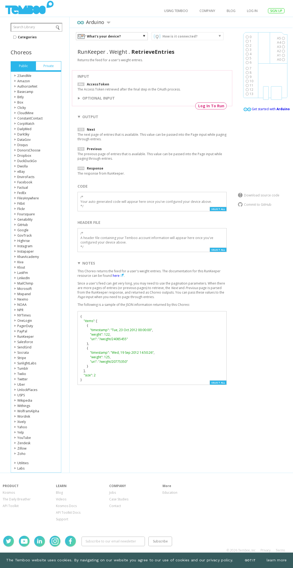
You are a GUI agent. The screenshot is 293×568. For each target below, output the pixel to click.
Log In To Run (211, 105)
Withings (23, 406)
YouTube (24, 437)
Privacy (266, 550)
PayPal (22, 331)
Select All (218, 209)
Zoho (21, 453)
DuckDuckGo (27, 161)
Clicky (21, 107)
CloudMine (25, 113)
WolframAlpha (28, 411)
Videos (61, 499)
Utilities (23, 463)
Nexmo (22, 299)
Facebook (24, 182)
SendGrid (24, 347)
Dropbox (24, 155)
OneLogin (24, 320)
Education (169, 492)
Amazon (23, 81)
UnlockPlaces (27, 390)
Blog (231, 11)
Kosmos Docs (66, 506)
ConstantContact (30, 118)
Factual (22, 187)
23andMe (24, 75)
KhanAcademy (28, 256)
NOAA (22, 304)
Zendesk (23, 443)
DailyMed (24, 129)
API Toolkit (11, 506)
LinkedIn (23, 278)
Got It (250, 560)
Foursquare (26, 214)
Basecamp (25, 91)
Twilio (21, 374)
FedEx (21, 193)
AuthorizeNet (27, 86)
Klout (21, 267)
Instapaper (25, 251)
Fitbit (21, 203)
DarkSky (23, 134)
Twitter (22, 379)
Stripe (21, 358)
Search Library (24, 27)
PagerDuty (25, 326)
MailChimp (25, 283)
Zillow (21, 448)
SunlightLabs (26, 363)
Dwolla (22, 166)
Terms (280, 550)
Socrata (23, 352)
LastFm (22, 272)
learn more (277, 560)
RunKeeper (25, 336)
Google (23, 230)
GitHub (22, 225)
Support (62, 519)
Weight (118, 51)
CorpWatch (25, 123)
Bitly (20, 97)
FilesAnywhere (28, 198)
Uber (21, 384)
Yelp (20, 432)
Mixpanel (24, 294)
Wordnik (23, 416)
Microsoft (24, 288)
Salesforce (25, 342)
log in (252, 11)
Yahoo (22, 427)
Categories (27, 37)
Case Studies (118, 499)
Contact (115, 506)
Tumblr (22, 368)
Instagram (24, 246)
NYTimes (24, 315)
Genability (24, 219)
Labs (21, 468)
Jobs (112, 492)
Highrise (23, 240)
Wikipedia (24, 400)
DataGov (24, 139)
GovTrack (24, 235)
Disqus (22, 145)
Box (20, 102)
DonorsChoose (28, 150)
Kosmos (9, 492)
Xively (21, 421)
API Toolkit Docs (68, 512)
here (116, 275)
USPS (21, 395)
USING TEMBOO (176, 11)
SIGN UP (276, 11)
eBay (21, 171)
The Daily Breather (17, 499)
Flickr (21, 209)
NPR (20, 310)
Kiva (20, 262)
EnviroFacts (25, 177)
